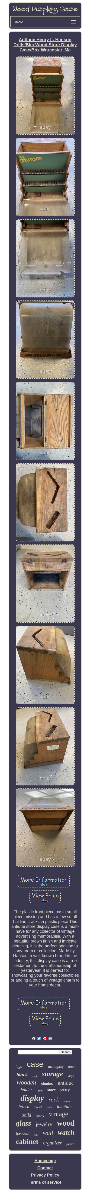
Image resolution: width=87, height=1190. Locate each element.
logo (19, 1066)
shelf (49, 1107)
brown (24, 1106)
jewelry (44, 1124)
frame (71, 1066)
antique (66, 1083)
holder (26, 1089)
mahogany (56, 1066)
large (71, 1076)
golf (36, 1135)
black (22, 1075)
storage (52, 1074)
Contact (45, 1168)
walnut (67, 1101)
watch (66, 1132)
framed (70, 1144)
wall (48, 1132)
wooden (26, 1082)
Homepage (45, 1160)
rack (53, 1099)
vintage (58, 1113)
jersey (65, 1090)
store (51, 1090)
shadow (47, 1084)
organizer (52, 1143)
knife (34, 1076)
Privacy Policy (45, 1175)
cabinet (27, 1141)
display (32, 1098)
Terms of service (45, 1182)
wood (65, 1123)
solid (26, 1114)
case (35, 1064)
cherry (40, 1115)
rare (39, 1090)
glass (23, 1123)
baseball (22, 1134)
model (38, 1107)
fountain (64, 1106)
